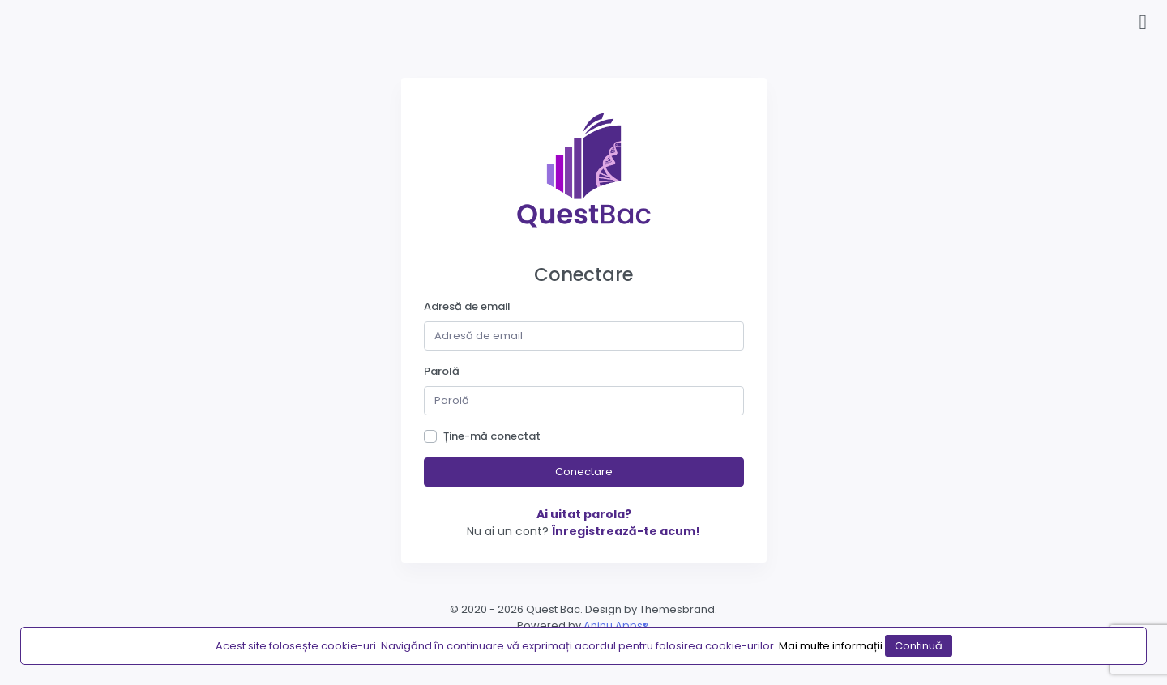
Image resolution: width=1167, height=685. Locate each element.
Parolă (442, 371)
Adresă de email (467, 306)
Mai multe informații (831, 645)
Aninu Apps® (616, 625)
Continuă (919, 645)
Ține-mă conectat (492, 436)
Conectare (584, 471)
